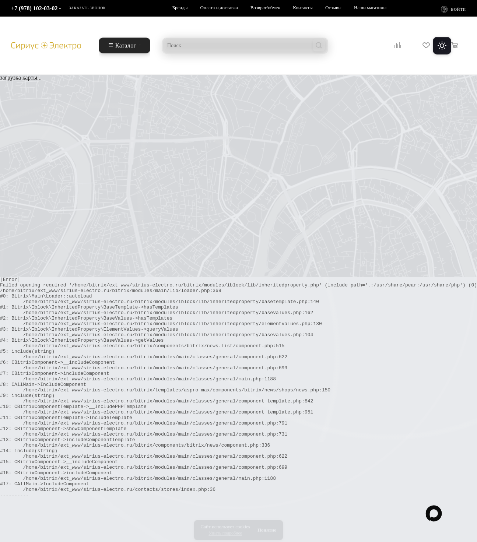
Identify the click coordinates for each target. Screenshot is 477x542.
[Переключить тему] (442, 45)
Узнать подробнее (225, 529)
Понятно (267, 526)
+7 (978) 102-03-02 (34, 8)
